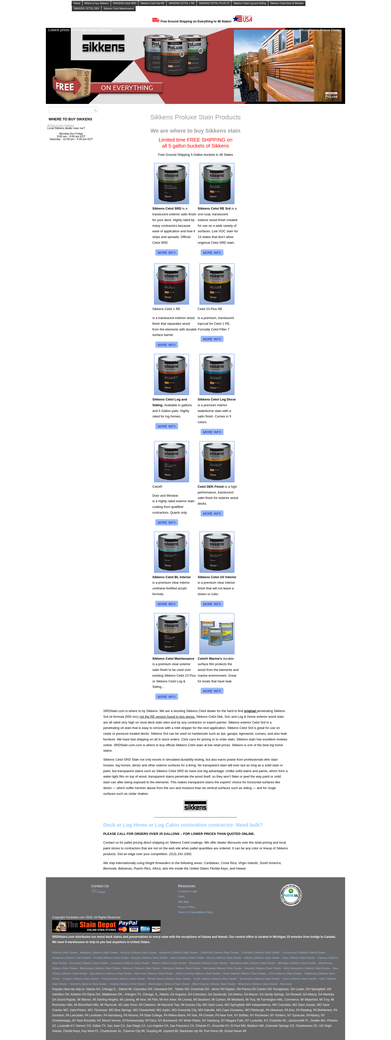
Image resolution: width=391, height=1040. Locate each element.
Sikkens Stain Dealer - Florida (83, 957)
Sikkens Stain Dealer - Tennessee (232, 978)
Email (101, 891)
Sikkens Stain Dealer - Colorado (233, 952)
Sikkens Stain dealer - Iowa (271, 957)
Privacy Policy (186, 906)
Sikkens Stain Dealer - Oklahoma (296, 973)
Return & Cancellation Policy (195, 912)
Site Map (183, 901)
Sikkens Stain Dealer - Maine (142, 962)
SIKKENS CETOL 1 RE (182, 3)
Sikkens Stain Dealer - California (192, 952)
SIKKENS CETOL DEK (86, 8)
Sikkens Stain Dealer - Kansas (308, 957)
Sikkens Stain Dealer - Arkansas (151, 952)
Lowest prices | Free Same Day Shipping (79, 30)
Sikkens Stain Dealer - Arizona (111, 952)
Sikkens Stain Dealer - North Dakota (217, 973)
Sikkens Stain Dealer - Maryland (180, 962)
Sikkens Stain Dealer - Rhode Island (141, 978)
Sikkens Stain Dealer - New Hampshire (279, 968)
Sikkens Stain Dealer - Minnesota (311, 962)
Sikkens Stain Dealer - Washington (141, 983)
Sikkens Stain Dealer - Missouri (114, 968)
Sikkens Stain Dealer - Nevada (235, 968)
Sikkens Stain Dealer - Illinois (196, 957)
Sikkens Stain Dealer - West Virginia (186, 983)
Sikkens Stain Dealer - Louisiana (102, 962)
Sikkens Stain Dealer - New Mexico (83, 973)
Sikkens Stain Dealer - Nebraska (195, 968)
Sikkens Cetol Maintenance (118, 8)
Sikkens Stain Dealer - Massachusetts (225, 962)
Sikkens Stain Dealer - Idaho (159, 957)
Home (77, 3)
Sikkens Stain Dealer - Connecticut (275, 952)
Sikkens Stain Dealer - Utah (308, 978)
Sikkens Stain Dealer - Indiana (234, 957)
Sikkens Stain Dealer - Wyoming (272, 983)
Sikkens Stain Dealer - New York (126, 973)
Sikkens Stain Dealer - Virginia (100, 983)
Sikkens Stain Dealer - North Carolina (171, 973)
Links (181, 896)
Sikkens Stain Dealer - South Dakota (187, 978)
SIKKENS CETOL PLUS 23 (214, 3)
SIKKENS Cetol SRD (124, 3)
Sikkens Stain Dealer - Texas (271, 978)
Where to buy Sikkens (97, 3)
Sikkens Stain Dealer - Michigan (269, 962)
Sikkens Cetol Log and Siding (249, 3)
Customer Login (187, 891)
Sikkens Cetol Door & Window (286, 3)
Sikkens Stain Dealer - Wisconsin (230, 983)
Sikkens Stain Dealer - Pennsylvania (96, 978)
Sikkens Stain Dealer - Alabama (72, 952)
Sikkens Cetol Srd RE (152, 3)
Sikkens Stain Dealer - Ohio (258, 973)
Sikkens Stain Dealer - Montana (154, 968)
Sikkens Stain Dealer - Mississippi (72, 968)
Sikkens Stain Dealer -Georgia (122, 957)
